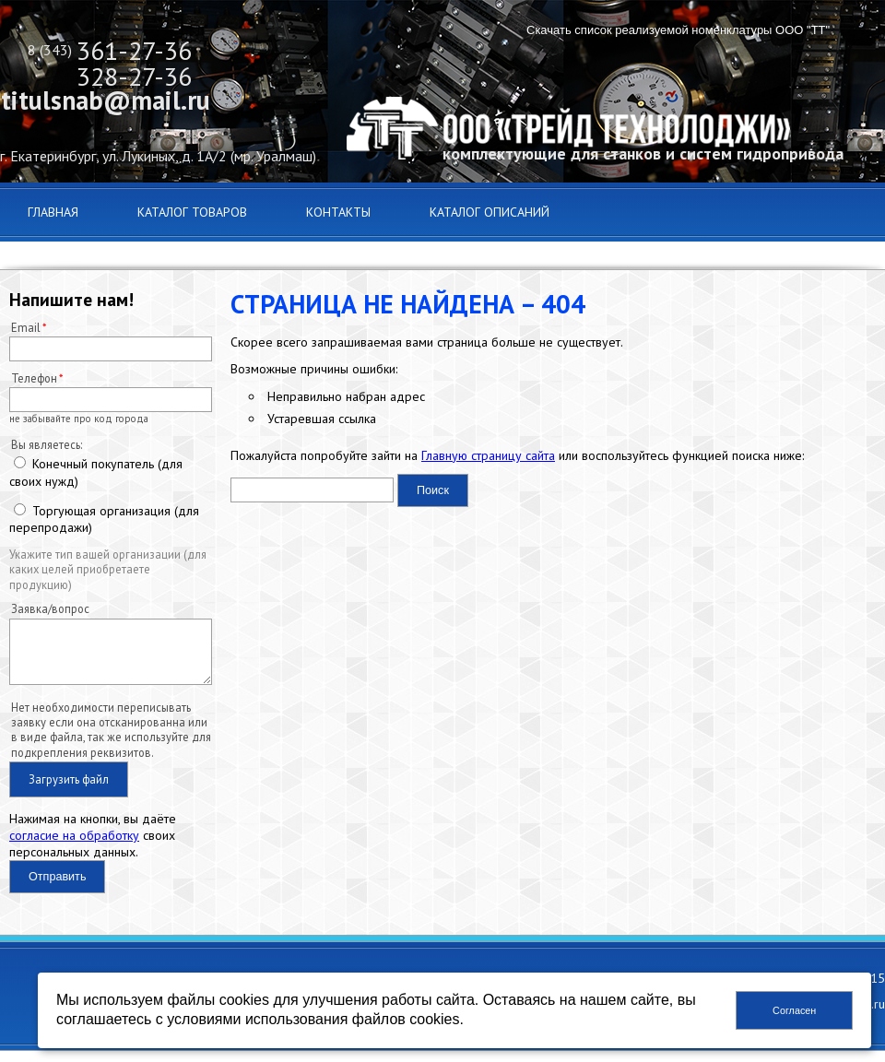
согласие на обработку (74, 846)
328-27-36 (134, 76)
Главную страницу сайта (488, 455)
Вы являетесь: (46, 444)
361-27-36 (134, 50)
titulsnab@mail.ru (105, 100)
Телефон (34, 378)
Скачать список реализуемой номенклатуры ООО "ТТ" (678, 30)
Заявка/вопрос (50, 608)
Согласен (794, 1010)
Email (26, 327)
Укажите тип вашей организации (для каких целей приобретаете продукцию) (107, 569)
